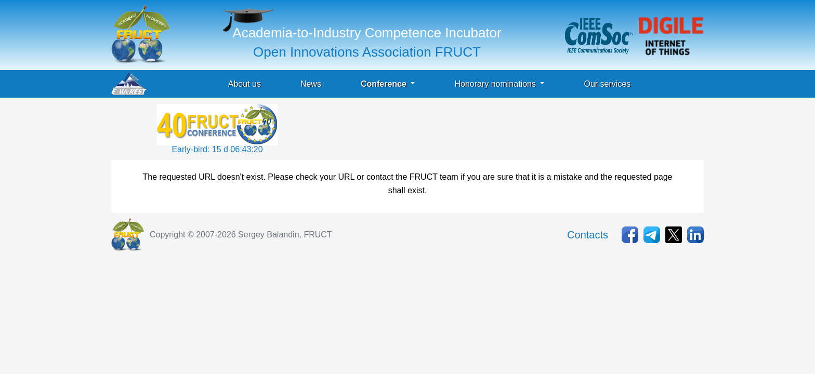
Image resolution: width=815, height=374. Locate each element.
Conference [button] (385, 83)
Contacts (587, 235)
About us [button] (244, 83)
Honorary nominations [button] (496, 83)
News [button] (310, 83)
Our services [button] (607, 83)
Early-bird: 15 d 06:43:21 (217, 149)
